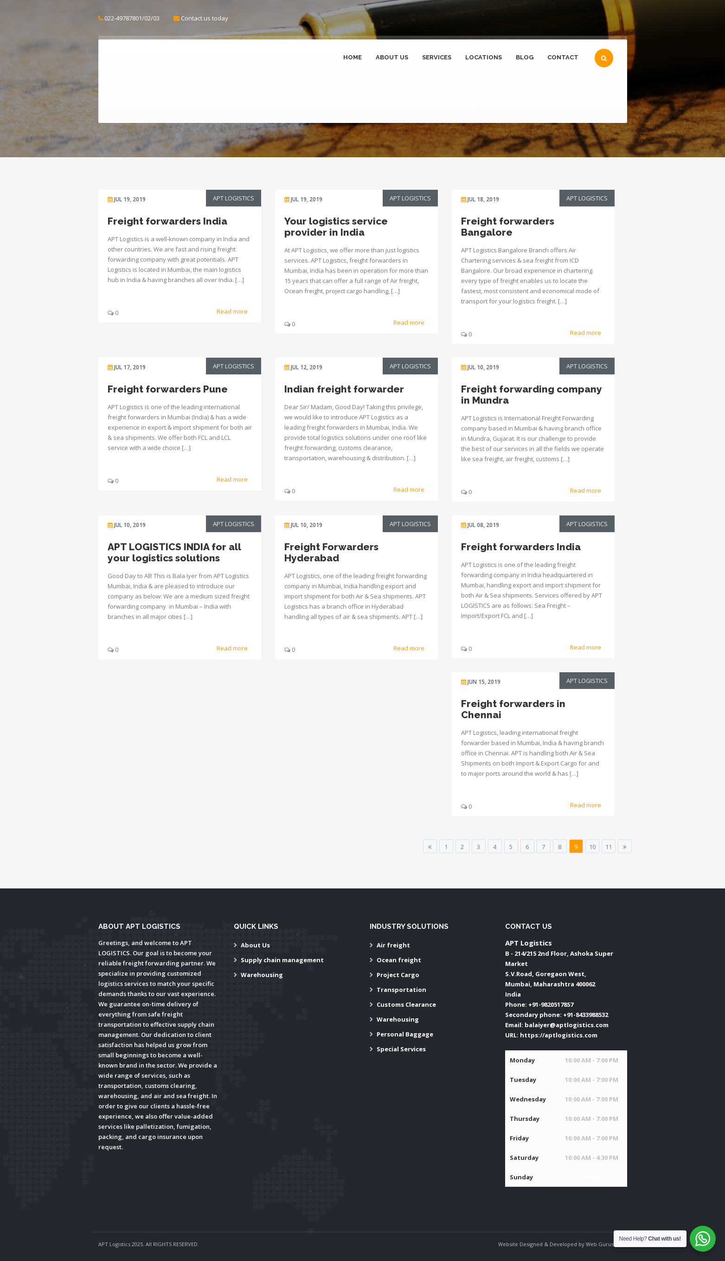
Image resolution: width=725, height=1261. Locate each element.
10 (592, 847)
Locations (483, 57)
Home (352, 57)
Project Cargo (398, 975)
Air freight (393, 945)
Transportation (401, 989)
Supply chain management (282, 960)
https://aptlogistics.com (558, 1035)
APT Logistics (233, 198)
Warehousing (262, 975)
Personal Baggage (405, 1034)
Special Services (401, 1049)
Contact (562, 57)
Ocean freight (399, 960)
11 (608, 847)
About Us (392, 57)
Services (436, 57)
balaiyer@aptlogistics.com (567, 1025)
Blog (524, 57)
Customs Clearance (406, 1004)
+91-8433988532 (585, 1014)
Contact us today (204, 18)
